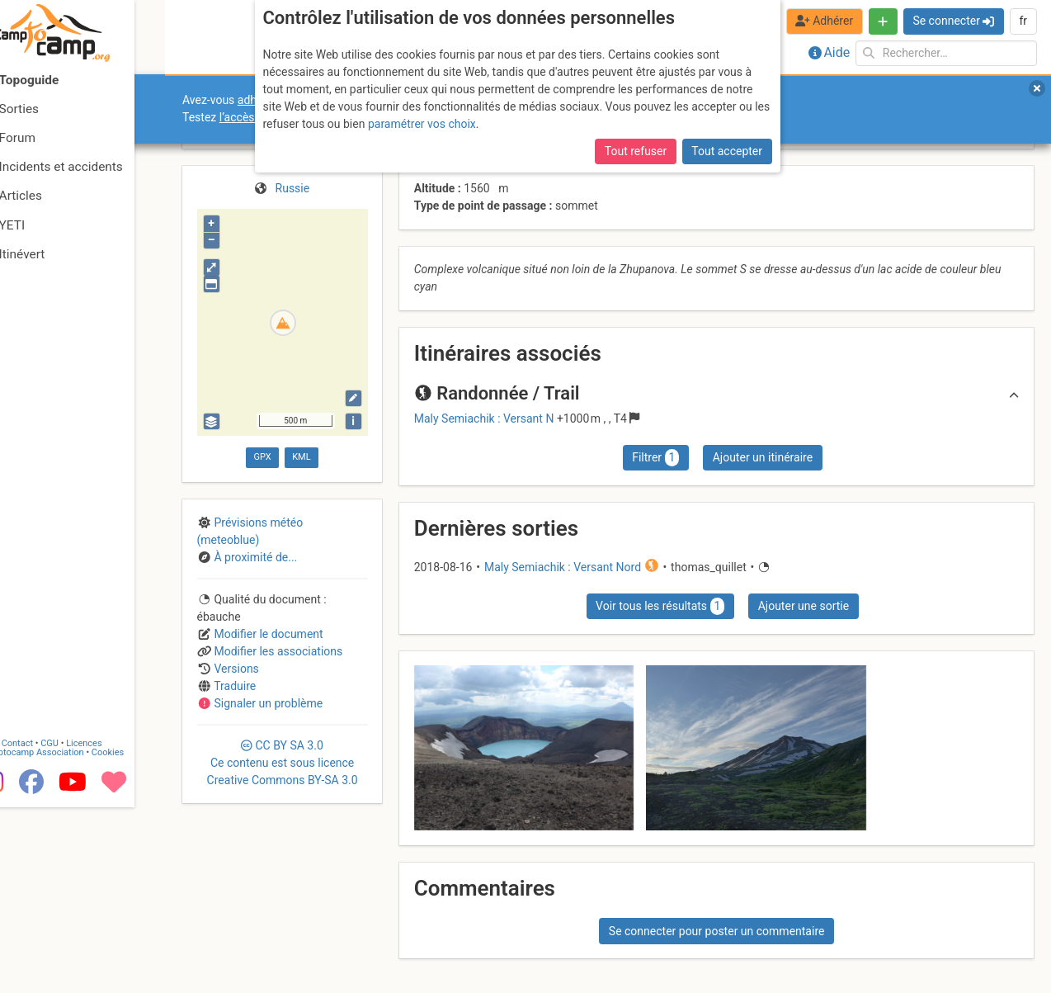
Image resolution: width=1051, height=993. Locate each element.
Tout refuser (636, 151)
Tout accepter (726, 151)
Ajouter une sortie (803, 605)
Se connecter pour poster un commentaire (717, 931)
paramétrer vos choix (422, 123)
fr (1023, 20)
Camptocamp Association (62, 938)
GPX (262, 457)
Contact (48, 929)
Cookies (138, 938)
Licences (115, 929)
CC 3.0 (282, 763)
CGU (81, 929)
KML (301, 457)
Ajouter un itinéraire (763, 457)
